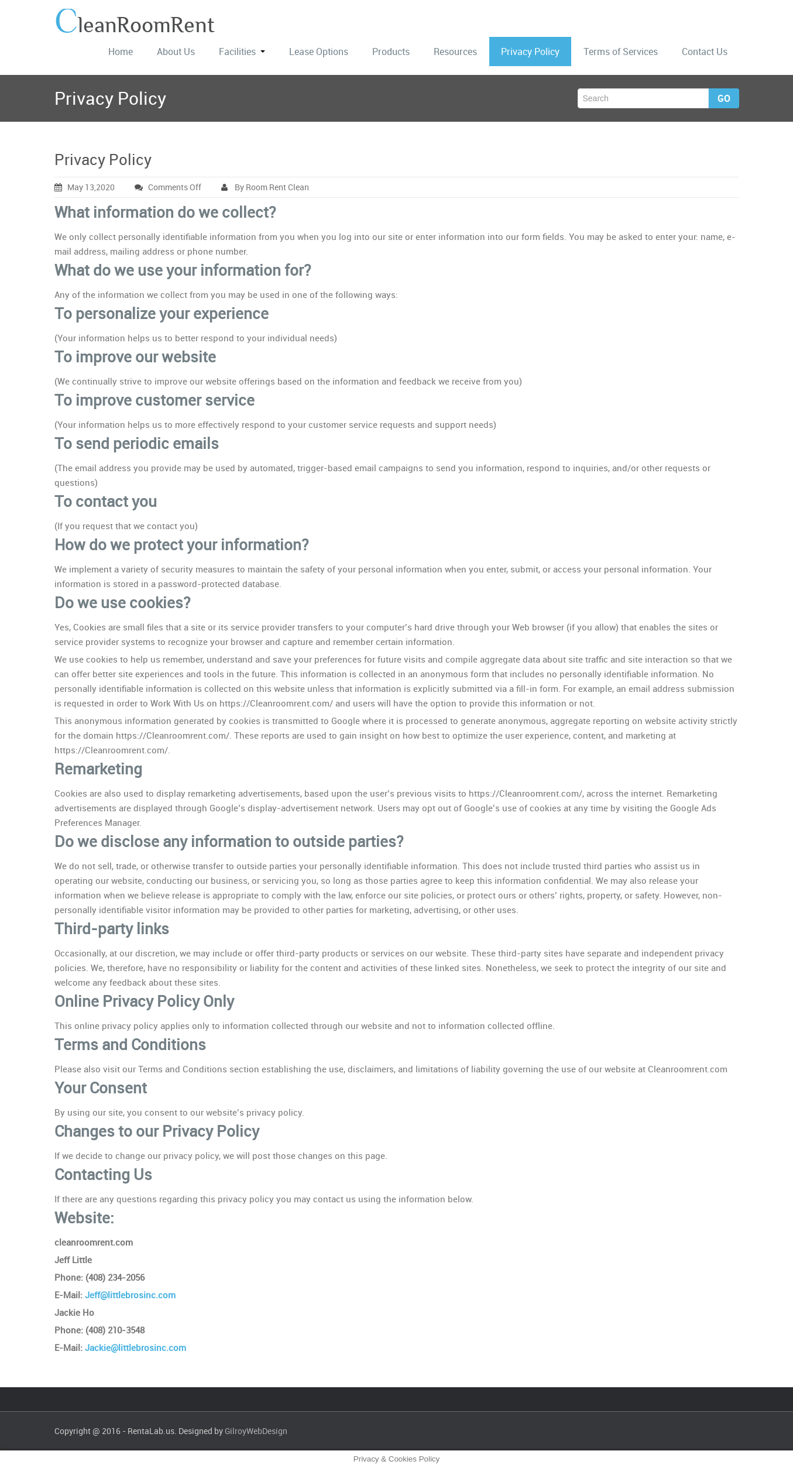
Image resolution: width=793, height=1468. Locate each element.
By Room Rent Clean (265, 187)
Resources (455, 51)
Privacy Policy (530, 51)
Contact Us (704, 51)
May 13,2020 (84, 187)
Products (391, 51)
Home (120, 51)
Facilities (242, 51)
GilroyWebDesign (256, 1430)
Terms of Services (620, 51)
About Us (176, 51)
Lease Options (318, 51)
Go (724, 98)
